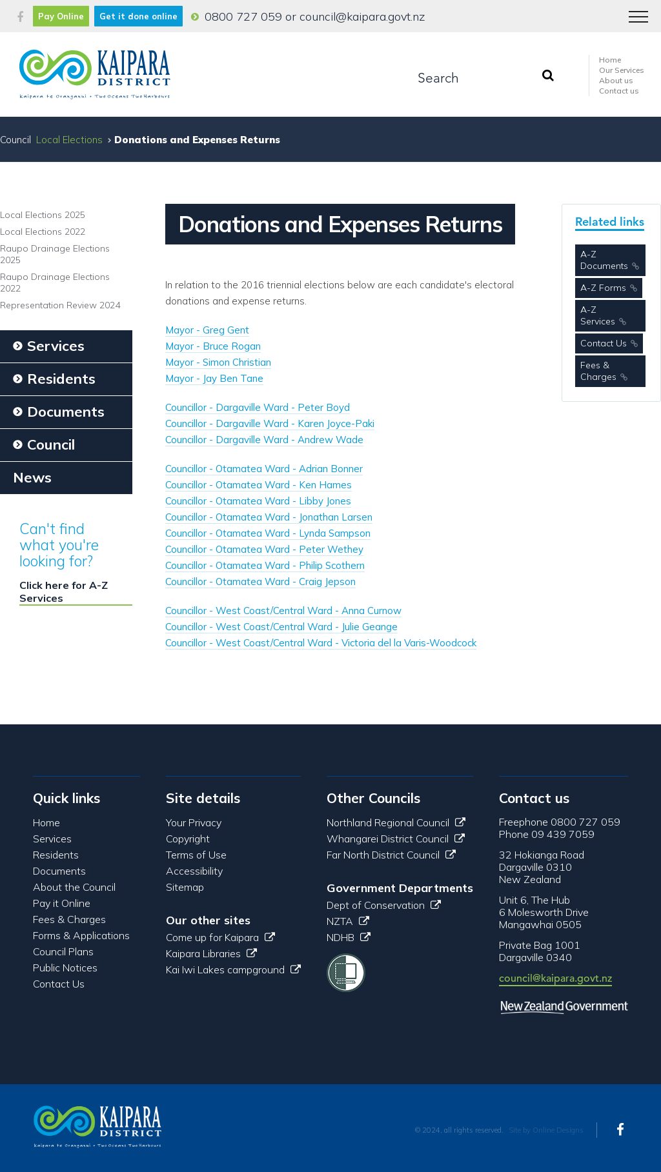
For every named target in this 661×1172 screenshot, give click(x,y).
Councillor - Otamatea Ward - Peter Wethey (264, 549)
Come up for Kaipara (220, 937)
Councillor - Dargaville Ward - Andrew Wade (264, 439)
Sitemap (185, 886)
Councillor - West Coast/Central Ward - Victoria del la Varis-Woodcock (320, 643)
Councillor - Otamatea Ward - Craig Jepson (260, 581)
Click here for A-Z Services (63, 591)
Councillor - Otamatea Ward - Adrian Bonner (264, 468)
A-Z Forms (603, 287)
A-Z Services (597, 315)
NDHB (349, 937)
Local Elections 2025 (42, 215)
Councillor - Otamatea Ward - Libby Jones (258, 501)
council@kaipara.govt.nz (362, 16)
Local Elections (69, 140)
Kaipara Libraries (211, 953)
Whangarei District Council (396, 838)
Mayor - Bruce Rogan (213, 346)
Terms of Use (196, 854)
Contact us (619, 90)
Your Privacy (193, 822)
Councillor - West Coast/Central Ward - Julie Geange (281, 627)
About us (616, 80)
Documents (59, 870)
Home (610, 60)
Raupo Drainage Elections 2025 (55, 254)
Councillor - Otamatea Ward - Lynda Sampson (268, 533)
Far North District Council (391, 854)
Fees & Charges (598, 370)
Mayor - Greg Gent (207, 330)
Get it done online (138, 16)
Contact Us (603, 343)
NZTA (348, 921)
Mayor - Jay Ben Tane (214, 378)
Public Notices (65, 967)
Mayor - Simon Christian (218, 362)
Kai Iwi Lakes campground (233, 969)
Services (52, 838)
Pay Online (61, 16)
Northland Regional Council (396, 822)
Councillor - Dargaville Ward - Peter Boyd (257, 407)
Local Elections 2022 (42, 231)
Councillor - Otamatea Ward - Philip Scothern (265, 565)
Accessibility (194, 870)
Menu (634, 10)
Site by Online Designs (546, 1130)
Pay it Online (61, 903)
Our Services (621, 70)
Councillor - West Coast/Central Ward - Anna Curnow (283, 610)
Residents (56, 854)
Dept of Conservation (384, 905)
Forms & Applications (81, 935)
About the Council (74, 886)
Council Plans (63, 951)
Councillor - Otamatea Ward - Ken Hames (258, 485)
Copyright (188, 838)
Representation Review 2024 (60, 305)
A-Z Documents (604, 260)
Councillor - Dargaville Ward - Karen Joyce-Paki (269, 423)
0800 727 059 (243, 16)
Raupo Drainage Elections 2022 (55, 282)
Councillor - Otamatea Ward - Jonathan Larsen (268, 517)
